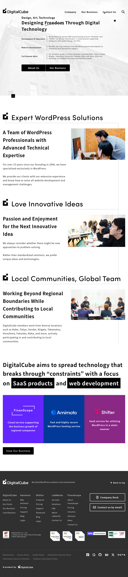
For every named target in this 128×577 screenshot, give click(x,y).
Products (40, 500)
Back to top (119, 482)
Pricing (23, 507)
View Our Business (18, 451)
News (70, 520)
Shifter (40, 495)
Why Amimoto (24, 501)
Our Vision (7, 504)
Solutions (56, 504)
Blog (22, 516)
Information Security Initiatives (16, 559)
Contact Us (109, 12)
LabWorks (57, 495)
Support (24, 512)
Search (123, 12)
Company (70, 12)
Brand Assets (8, 555)
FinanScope (74, 495)
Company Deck (109, 497)
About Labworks (56, 514)
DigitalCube (10, 495)
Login (22, 520)
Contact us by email (110, 507)
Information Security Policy (59, 555)
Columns (72, 512)
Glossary (71, 516)
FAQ (53, 508)
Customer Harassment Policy (45, 559)
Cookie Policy (38, 555)
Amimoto (25, 495)
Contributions (9, 512)
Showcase (40, 512)
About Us (33, 68)
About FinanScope (73, 501)
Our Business (89, 12)
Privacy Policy (23, 555)
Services (55, 500)
